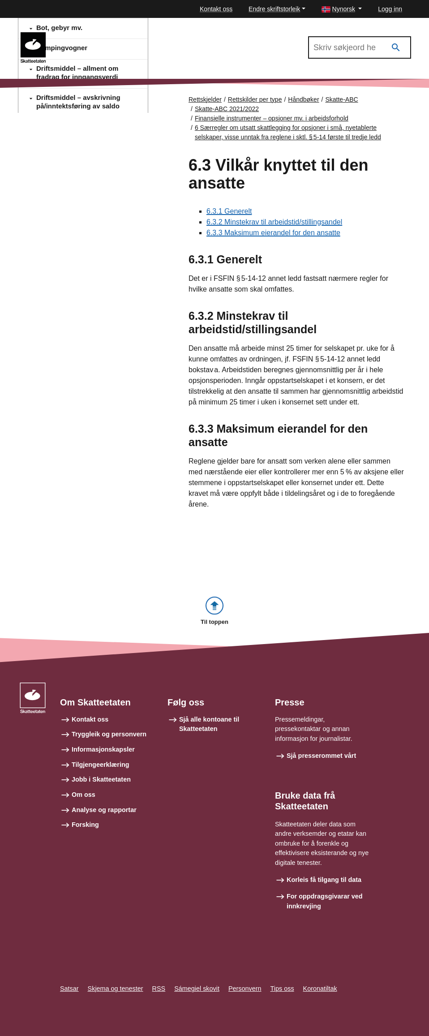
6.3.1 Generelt (229, 211)
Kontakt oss (216, 9)
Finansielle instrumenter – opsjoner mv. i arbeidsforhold (271, 118)
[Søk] (396, 47)
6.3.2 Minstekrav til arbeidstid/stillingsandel (274, 222)
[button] (342, 9)
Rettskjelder (205, 99)
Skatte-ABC (341, 99)
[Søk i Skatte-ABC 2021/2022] (359, 47)
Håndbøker (303, 99)
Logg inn (390, 9)
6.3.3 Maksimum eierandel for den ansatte (273, 233)
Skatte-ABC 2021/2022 (93, 36)
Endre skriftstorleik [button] (274, 9)
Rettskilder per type (255, 99)
